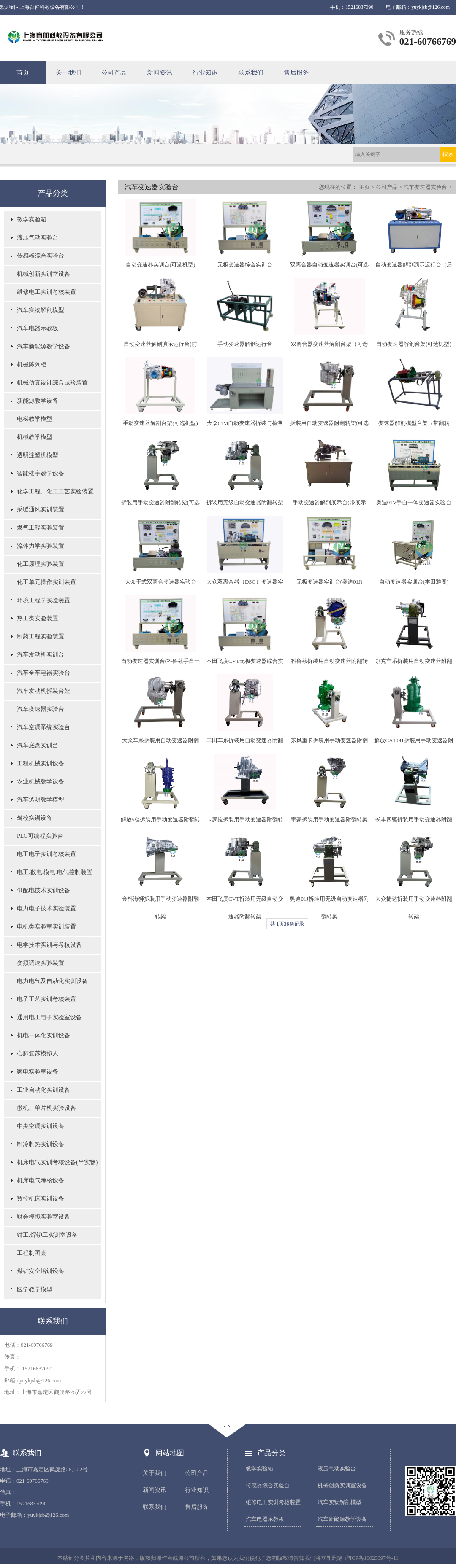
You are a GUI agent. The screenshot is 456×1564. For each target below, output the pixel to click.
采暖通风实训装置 (40, 509)
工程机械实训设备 (40, 763)
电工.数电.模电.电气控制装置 (54, 872)
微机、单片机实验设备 (46, 1108)
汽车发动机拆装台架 (43, 691)
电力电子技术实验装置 (46, 908)
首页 (22, 72)
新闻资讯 (159, 72)
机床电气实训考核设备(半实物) (57, 1162)
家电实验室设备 (37, 1072)
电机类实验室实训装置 (46, 926)
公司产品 (114, 72)
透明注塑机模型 (37, 455)
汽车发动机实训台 (40, 654)
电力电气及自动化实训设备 (52, 981)
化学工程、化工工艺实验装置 (55, 491)
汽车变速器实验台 (40, 709)
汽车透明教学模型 (40, 800)
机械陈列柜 (31, 364)
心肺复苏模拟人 (37, 1053)
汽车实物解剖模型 (40, 310)
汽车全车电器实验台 (43, 673)
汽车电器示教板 (37, 328)
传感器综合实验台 (40, 256)
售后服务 (296, 72)
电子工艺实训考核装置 (46, 999)
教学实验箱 (31, 219)
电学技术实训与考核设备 (49, 945)
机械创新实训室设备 (43, 274)
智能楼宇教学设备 (40, 473)
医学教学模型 (34, 1289)
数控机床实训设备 (40, 1198)
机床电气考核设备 (40, 1180)
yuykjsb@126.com (430, 7)
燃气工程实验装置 (40, 528)
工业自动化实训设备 (43, 1090)
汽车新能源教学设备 (43, 346)
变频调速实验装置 (40, 963)
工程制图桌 (31, 1253)
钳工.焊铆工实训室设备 (47, 1235)
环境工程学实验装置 (43, 600)
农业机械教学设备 (40, 781)
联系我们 (250, 72)
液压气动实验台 (37, 237)
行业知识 (205, 72)
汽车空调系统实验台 (43, 727)
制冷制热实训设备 (40, 1144)
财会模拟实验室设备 (43, 1217)
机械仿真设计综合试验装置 (52, 383)
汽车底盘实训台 (37, 745)
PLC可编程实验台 (40, 836)
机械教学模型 (34, 437)
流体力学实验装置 (40, 546)
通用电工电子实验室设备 (49, 1017)
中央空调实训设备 (40, 1126)
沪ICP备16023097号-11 (372, 1558)
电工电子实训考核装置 (46, 854)
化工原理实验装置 (40, 564)
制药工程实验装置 (40, 636)
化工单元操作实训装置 (46, 582)
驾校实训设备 (34, 818)
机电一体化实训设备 (43, 1035)
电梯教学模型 (34, 419)
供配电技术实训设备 (43, 890)
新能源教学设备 (37, 401)
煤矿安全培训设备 (40, 1271)
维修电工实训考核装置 (46, 292)
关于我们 (68, 72)
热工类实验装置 (37, 618)
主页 (364, 187)
